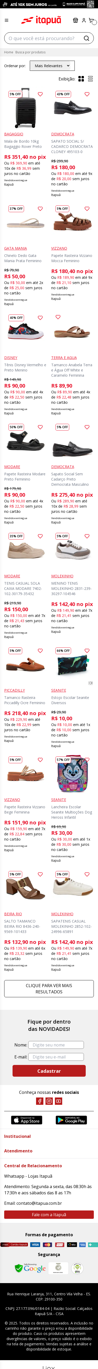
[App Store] (26, 1120)
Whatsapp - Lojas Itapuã (28, 1176)
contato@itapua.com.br (39, 1203)
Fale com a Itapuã (49, 1214)
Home (8, 52)
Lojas (75, 20)
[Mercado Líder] (58, 1268)
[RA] (77, 1268)
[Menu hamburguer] (6, 20)
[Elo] (72, 1244)
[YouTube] (58, 1101)
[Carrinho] (91, 20)
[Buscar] (86, 38)
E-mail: (20, 1057)
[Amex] (82, 1244)
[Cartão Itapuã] (14, 1244)
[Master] (47, 1244)
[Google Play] (71, 1120)
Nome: (20, 1045)
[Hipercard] (60, 1244)
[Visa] (35, 1244)
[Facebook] (39, 1101)
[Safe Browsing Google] (30, 1268)
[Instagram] (49, 1101)
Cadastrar (49, 1071)
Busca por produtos (30, 52)
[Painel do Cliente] (84, 20)
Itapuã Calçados (41, 20)
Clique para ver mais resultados (49, 989)
